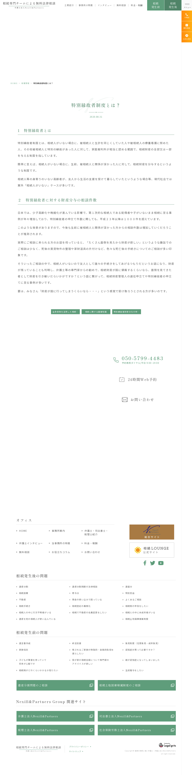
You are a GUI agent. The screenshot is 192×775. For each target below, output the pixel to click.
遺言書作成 (25, 643)
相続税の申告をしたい (136, 605)
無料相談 (121, 5)
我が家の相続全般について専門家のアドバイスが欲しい (90, 661)
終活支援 (76, 643)
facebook (144, 563)
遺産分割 (23, 586)
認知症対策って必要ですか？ (140, 649)
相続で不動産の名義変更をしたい (89, 612)
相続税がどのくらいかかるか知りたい (38, 670)
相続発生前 (155, 5)
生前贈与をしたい (134, 670)
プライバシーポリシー (79, 746)
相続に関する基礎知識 (96, 311)
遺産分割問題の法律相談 (85, 586)
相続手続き (25, 605)
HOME (14, 83)
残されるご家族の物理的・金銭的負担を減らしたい (93, 651)
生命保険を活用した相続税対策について (66, 311)
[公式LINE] (187, 37)
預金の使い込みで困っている (87, 599)
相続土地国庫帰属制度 (136, 618)
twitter (152, 563)
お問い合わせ (92, 552)
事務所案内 (58, 530)
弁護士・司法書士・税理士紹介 (96, 532)
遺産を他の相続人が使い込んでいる (37, 618)
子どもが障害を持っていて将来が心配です (33, 661)
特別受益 (130, 593)
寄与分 (75, 593)
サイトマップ (75, 751)
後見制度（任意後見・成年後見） (142, 643)
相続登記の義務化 (81, 605)
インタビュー (105, 5)
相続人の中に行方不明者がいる (35, 612)
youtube (161, 563)
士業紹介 (69, 5)
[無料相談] (187, 26)
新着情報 (25, 83)
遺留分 (128, 586)
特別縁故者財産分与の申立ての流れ (127, 311)
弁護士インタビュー (31, 543)
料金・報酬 (137, 5)
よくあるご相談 (133, 599)
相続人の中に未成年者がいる (140, 612)
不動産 (22, 599)
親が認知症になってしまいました (142, 659)
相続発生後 (173, 5)
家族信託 (23, 649)
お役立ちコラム (61, 552)
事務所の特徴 (86, 5)
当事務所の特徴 (61, 543)
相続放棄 (23, 593)
